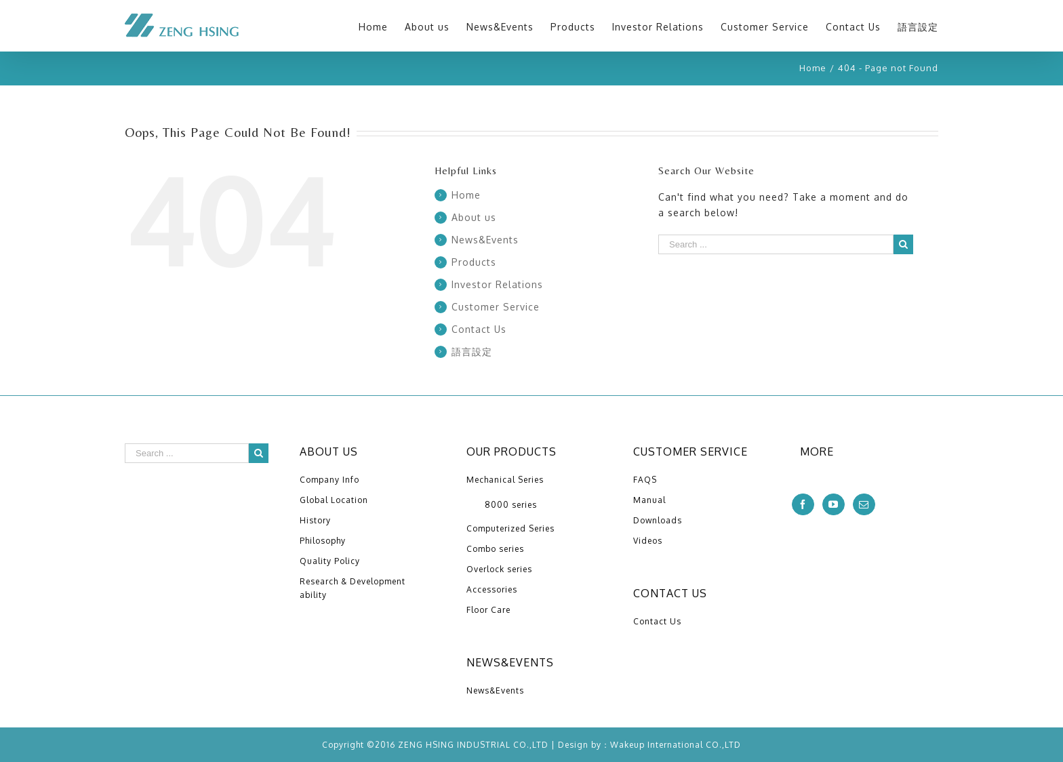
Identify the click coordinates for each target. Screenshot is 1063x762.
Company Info (329, 480)
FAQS (645, 480)
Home (466, 195)
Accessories (491, 589)
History (315, 520)
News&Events (485, 239)
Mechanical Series (505, 480)
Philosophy (323, 541)
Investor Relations (497, 284)
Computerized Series (510, 528)
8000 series (511, 505)
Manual (649, 500)
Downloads (657, 520)
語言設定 (472, 351)
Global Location (334, 500)
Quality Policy (330, 561)
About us (474, 217)
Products (474, 262)
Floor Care (488, 610)
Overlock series (499, 569)
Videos (647, 541)
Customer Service (496, 307)
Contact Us (479, 329)
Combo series (495, 549)
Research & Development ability (352, 588)
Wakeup (627, 745)
